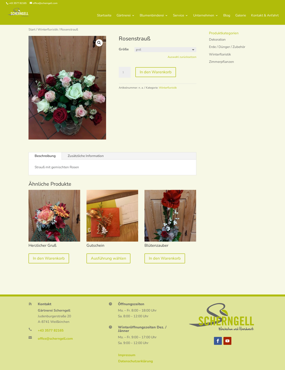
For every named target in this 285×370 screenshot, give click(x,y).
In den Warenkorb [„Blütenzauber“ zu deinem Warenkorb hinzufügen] (165, 258)
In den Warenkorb (156, 72)
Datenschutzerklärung (135, 361)
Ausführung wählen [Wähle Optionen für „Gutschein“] (108, 258)
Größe (124, 49)
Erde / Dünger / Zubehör (227, 47)
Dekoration (217, 39)
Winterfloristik (48, 29)
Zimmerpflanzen (221, 61)
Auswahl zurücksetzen (182, 57)
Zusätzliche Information (86, 156)
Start (31, 29)
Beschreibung (45, 156)
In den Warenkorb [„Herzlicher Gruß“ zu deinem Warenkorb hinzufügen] (49, 258)
